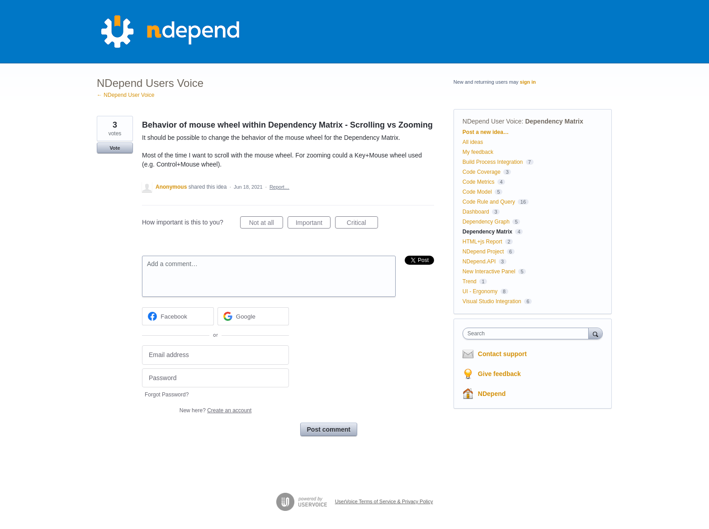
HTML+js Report (482, 241)
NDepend (492, 393)
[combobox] (528, 333)
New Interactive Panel (489, 271)
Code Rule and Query (489, 202)
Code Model (477, 192)
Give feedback (499, 373)
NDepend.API (479, 261)
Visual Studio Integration (492, 301)
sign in (528, 82)
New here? (215, 410)
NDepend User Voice (492, 121)
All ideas (473, 142)
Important (313, 224)
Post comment (328, 429)
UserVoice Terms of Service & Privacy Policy (384, 501)
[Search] (595, 333)
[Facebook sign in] (178, 316)
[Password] (215, 378)
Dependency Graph (486, 222)
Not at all (266, 224)
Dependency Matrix (554, 121)
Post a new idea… (486, 132)
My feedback (478, 152)
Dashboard (476, 212)
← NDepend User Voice (125, 95)
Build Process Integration (493, 162)
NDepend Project (483, 251)
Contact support (502, 354)
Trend (470, 281)
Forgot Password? (167, 394)
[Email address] (215, 355)
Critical (362, 224)
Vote (114, 148)
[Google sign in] (253, 316)
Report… (279, 187)
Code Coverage (482, 172)
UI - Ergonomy (480, 291)
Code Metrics (479, 182)
